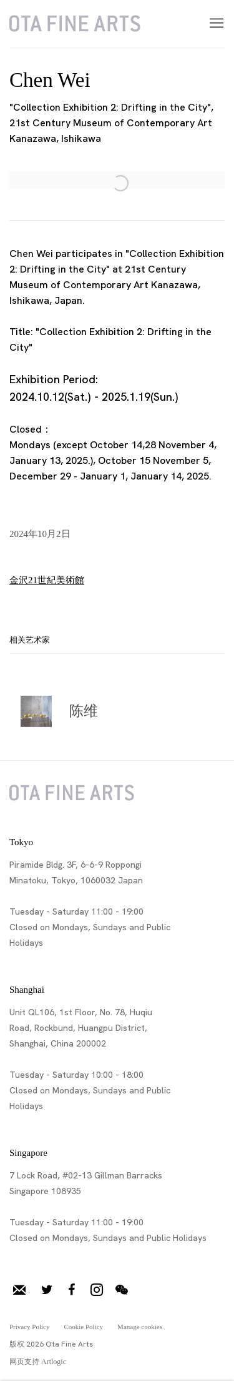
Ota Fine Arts (74, 23)
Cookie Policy (83, 1326)
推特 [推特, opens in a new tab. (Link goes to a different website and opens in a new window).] (47, 1290)
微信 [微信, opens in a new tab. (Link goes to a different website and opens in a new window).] (122, 1290)
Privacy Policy (29, 1326)
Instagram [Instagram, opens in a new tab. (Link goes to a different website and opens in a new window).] (97, 1290)
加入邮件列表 (19, 1290)
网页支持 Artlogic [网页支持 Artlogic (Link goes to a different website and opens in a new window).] (37, 1361)
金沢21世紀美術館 (46, 580)
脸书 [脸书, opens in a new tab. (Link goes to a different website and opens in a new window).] (72, 1290)
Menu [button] (215, 23)
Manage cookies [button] (139, 1326)
